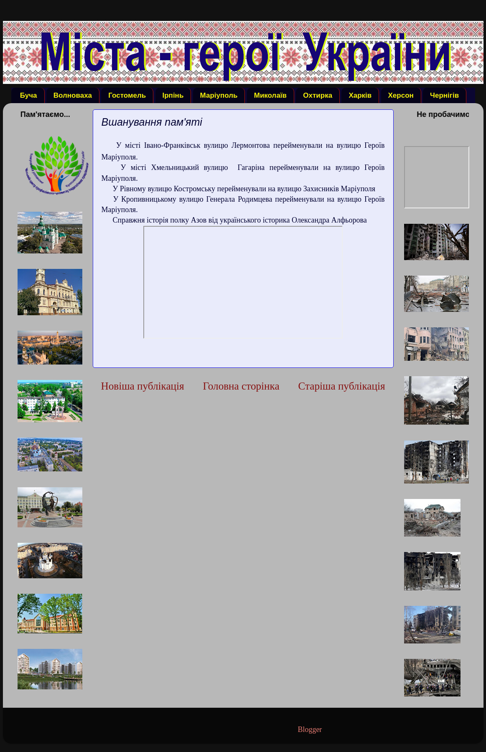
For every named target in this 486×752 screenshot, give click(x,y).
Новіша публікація (142, 386)
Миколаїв (270, 95)
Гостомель (127, 95)
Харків (360, 95)
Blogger (309, 729)
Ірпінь (173, 95)
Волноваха (72, 95)
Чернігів (444, 95)
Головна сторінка (241, 386)
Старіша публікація (341, 386)
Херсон (401, 95)
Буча (28, 95)
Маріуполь (219, 95)
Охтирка (317, 95)
